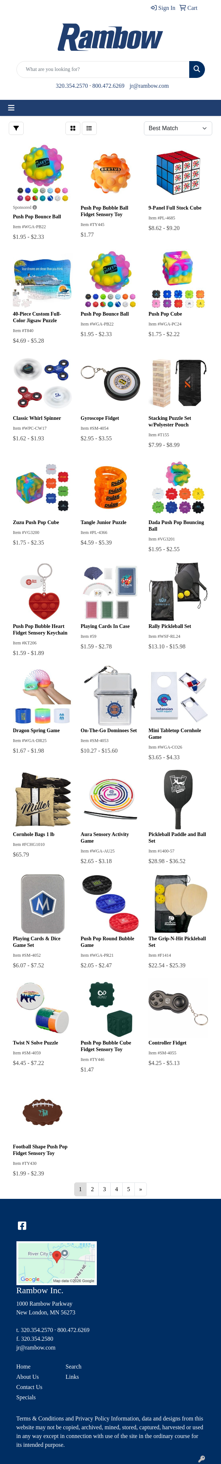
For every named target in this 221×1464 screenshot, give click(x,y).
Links (72, 1377)
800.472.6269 (108, 86)
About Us (27, 1377)
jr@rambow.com (149, 86)
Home (23, 1366)
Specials (26, 1397)
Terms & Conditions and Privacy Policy (63, 1418)
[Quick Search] (103, 69)
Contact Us (29, 1387)
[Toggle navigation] (11, 108)
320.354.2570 (72, 86)
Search (74, 1366)
